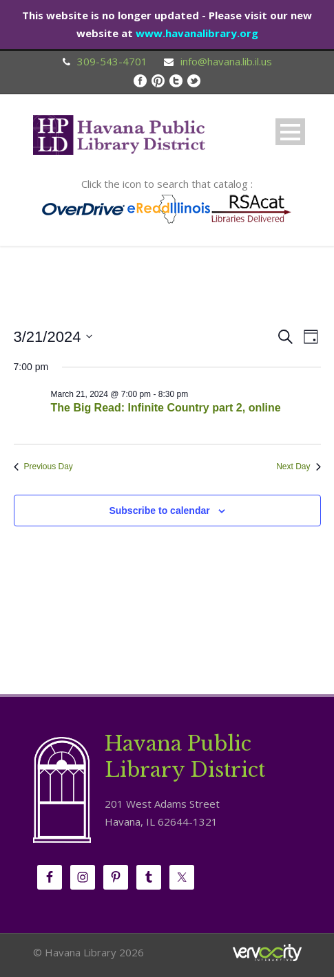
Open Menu (290, 131)
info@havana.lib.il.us (226, 61)
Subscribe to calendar (159, 510)
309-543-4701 (112, 61)
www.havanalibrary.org (197, 33)
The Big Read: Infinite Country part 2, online (166, 408)
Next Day (298, 466)
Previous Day (43, 466)
